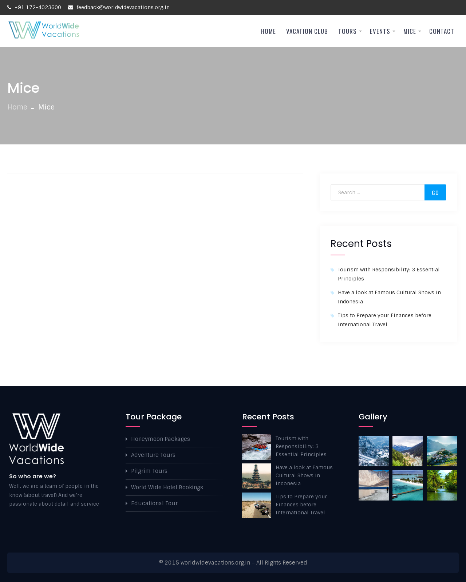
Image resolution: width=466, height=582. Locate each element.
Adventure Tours (153, 455)
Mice (409, 31)
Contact (441, 31)
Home (268, 31)
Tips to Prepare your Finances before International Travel (301, 504)
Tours (347, 31)
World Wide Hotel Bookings (167, 487)
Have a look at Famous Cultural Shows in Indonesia (304, 475)
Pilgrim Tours (149, 471)
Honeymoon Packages (160, 439)
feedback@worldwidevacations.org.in (119, 7)
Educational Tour (154, 503)
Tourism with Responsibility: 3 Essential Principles (301, 446)
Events (380, 31)
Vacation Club (307, 31)
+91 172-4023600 (34, 7)
